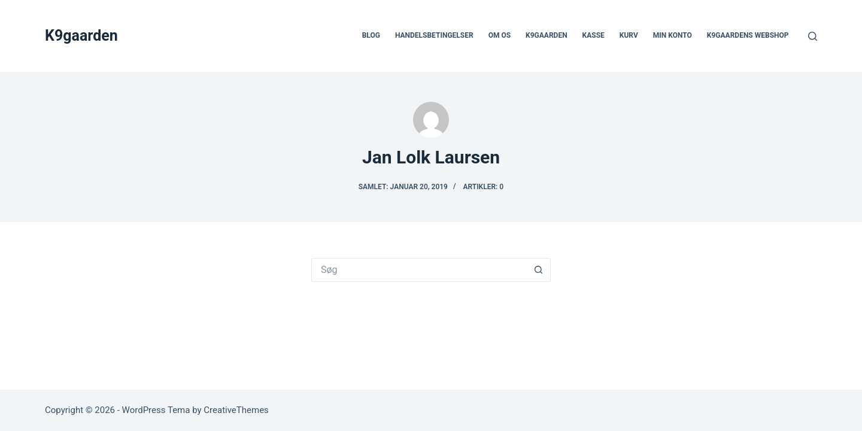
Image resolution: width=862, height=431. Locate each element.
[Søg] (812, 36)
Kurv (629, 35)
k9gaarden (546, 35)
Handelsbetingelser (434, 35)
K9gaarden (81, 35)
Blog (371, 35)
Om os (499, 35)
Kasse (593, 35)
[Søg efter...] (419, 270)
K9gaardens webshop (748, 35)
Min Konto (672, 35)
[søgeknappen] (539, 270)
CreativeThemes (236, 410)
